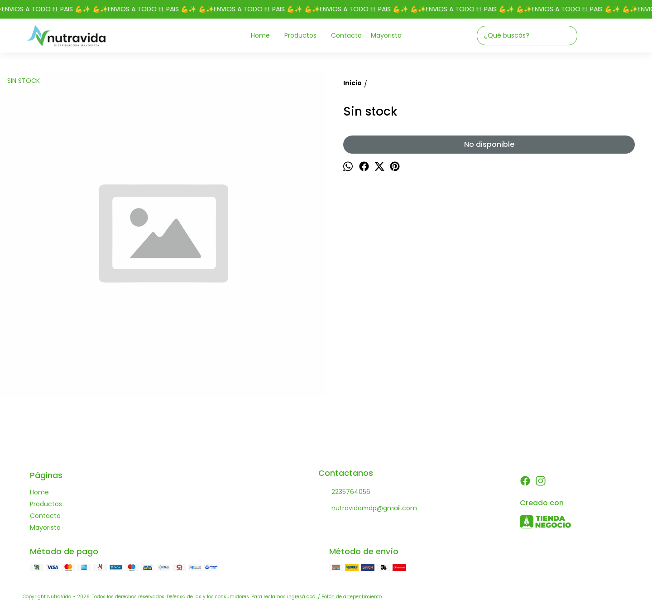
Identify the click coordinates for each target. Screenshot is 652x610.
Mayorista (386, 35)
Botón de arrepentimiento (351, 596)
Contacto (346, 35)
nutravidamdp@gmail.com (367, 508)
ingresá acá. (302, 596)
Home (265, 35)
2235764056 (344, 492)
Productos (305, 35)
